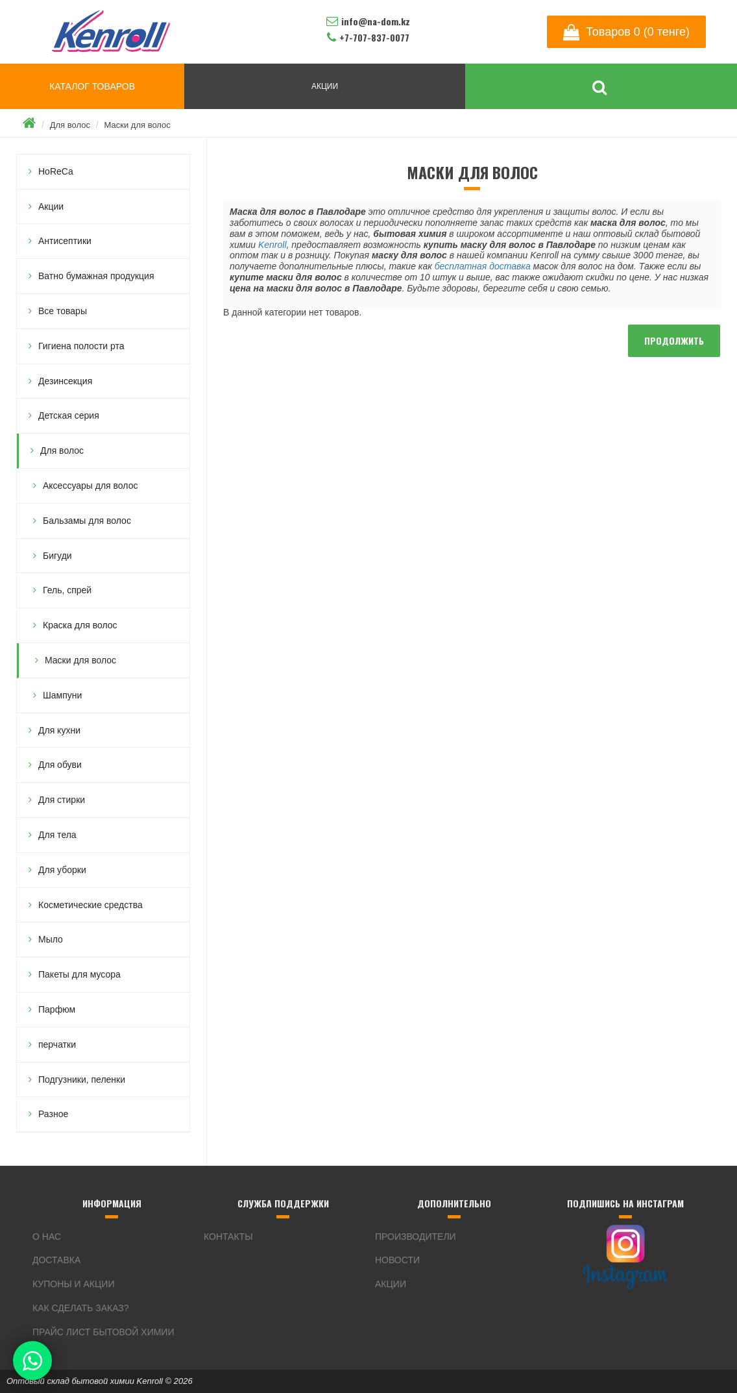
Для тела (57, 835)
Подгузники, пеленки (81, 1079)
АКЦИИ (324, 86)
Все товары (62, 311)
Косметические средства (90, 905)
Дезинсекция (65, 381)
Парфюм (56, 1009)
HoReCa (55, 171)
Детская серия (68, 415)
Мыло (50, 939)
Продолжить (674, 340)
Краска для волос (80, 625)
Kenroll (272, 245)
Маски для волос (137, 125)
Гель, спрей (67, 590)
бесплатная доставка (483, 266)
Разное (53, 1114)
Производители (415, 1236)
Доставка (56, 1260)
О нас (46, 1236)
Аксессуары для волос (90, 485)
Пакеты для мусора (79, 974)
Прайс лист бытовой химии (103, 1332)
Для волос (70, 125)
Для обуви (60, 764)
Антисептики (64, 241)
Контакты (228, 1236)
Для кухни (59, 730)
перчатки (57, 1044)
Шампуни (62, 695)
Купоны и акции (73, 1284)
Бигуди (57, 555)
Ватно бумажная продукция (96, 276)
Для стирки (61, 800)
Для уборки (62, 870)
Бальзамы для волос (87, 520)
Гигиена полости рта (81, 346)
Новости (397, 1260)
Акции (51, 206)
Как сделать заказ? (80, 1308)
